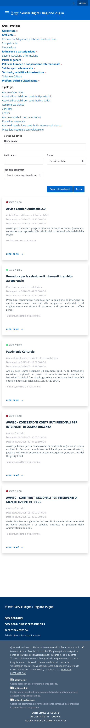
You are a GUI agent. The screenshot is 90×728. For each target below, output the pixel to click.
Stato (50, 155)
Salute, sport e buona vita (17, 68)
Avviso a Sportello (12, 92)
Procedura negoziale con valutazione (23, 129)
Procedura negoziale (13, 121)
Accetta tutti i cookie (45, 716)
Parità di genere (11, 60)
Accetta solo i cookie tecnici (45, 720)
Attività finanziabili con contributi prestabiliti (27, 96)
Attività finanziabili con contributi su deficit (26, 100)
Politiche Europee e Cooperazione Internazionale (31, 64)
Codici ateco (10, 155)
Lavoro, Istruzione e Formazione (20, 55)
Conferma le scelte (46, 712)
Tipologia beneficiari (14, 169)
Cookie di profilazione (24, 700)
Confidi (6, 113)
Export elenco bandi (59, 189)
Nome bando (10, 141)
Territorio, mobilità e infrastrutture (23, 72)
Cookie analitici (20, 688)
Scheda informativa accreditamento (22, 635)
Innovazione (9, 47)
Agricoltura (8, 31)
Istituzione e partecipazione (18, 51)
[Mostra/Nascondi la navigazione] (7, 13)
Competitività (9, 43)
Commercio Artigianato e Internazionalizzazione (29, 39)
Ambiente (8, 35)
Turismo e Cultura (12, 76)
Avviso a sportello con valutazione (21, 117)
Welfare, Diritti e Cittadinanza (19, 80)
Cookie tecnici (20, 680)
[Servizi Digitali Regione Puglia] (39, 13)
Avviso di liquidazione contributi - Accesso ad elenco (31, 125)
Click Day (7, 109)
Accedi (82, 3)
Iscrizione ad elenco (13, 104)
